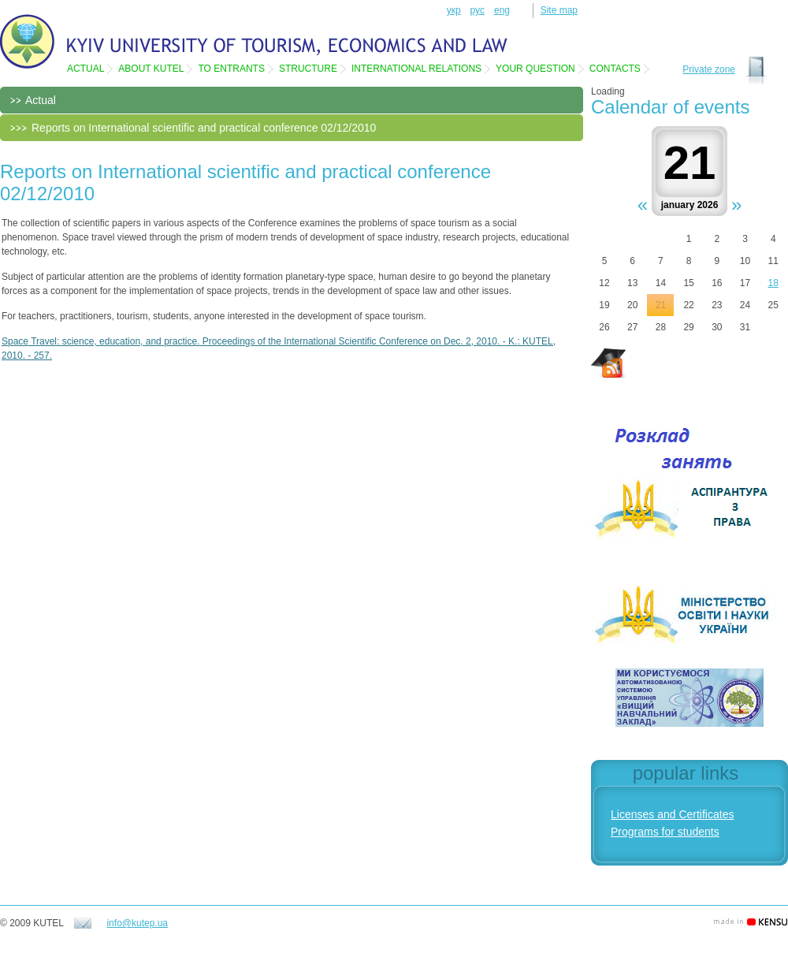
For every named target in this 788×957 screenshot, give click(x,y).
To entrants (231, 68)
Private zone (708, 69)
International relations (416, 68)
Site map (559, 10)
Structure (308, 68)
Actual (85, 68)
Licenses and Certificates (672, 814)
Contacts (615, 68)
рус (477, 10)
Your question (535, 68)
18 (773, 283)
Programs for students (665, 831)
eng (502, 10)
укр (454, 10)
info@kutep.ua (137, 923)
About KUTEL (151, 68)
